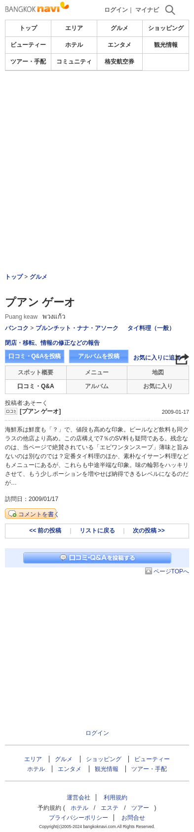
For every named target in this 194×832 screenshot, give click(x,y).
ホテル (74, 44)
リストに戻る (97, 530)
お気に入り (158, 386)
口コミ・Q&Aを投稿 (34, 356)
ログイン (116, 9)
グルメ (119, 28)
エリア (74, 28)
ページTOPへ (171, 571)
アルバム (97, 386)
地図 (158, 372)
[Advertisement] (97, 145)
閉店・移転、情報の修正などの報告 (52, 342)
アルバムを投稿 (98, 356)
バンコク (17, 328)
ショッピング (166, 28)
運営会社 (78, 797)
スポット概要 (35, 372)
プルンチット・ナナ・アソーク (77, 328)
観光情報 (166, 44)
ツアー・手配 (28, 61)
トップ (28, 28)
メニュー (97, 372)
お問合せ (133, 817)
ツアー (140, 807)
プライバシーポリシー (78, 817)
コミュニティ (74, 61)
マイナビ (147, 9)
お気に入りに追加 (157, 357)
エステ (109, 807)
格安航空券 (119, 61)
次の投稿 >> (149, 530)
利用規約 (115, 797)
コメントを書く (39, 514)
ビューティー (28, 44)
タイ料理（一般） (151, 328)
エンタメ (119, 44)
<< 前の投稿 (45, 530)
